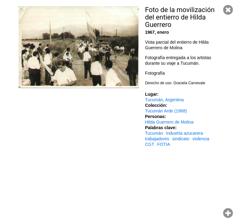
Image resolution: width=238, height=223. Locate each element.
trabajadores (157, 138)
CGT (149, 144)
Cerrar (228, 10)
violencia (200, 138)
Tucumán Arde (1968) (166, 110)
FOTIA (163, 144)
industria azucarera (184, 133)
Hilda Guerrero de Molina (169, 122)
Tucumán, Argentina (164, 99)
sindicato (180, 138)
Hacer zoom (228, 213)
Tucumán (154, 133)
